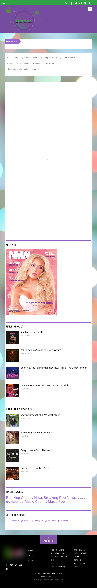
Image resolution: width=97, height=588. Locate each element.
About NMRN (79, 563)
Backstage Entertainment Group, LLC (48, 580)
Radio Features (57, 553)
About (30, 560)
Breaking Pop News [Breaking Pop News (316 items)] (60, 497)
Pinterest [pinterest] (50, 520)
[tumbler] (90, 3)
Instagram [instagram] (37, 520)
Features (54, 563)
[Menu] (3, 3)
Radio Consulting (58, 567)
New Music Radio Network (47, 573)
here (14, 69)
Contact (77, 567)
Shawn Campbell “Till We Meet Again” (40, 414)
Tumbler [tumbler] (62, 520)
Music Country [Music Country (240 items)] (36, 502)
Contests (77, 560)
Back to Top (48, 540)
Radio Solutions (57, 550)
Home (30, 551)
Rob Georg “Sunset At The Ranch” (38, 432)
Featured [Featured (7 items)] (21, 502)
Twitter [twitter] (25, 520)
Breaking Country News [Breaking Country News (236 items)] (24, 498)
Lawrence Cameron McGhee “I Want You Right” (45, 385)
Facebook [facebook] (12, 520)
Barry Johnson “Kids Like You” (36, 450)
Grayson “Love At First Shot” (35, 467)
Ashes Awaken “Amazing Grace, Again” (41, 349)
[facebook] (71, 3)
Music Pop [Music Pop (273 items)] (56, 501)
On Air (30, 555)
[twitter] (76, 3)
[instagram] (80, 3)
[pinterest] (85, 3)
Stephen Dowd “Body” (32, 332)
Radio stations (80, 550)
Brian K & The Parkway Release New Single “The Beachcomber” (54, 367)
